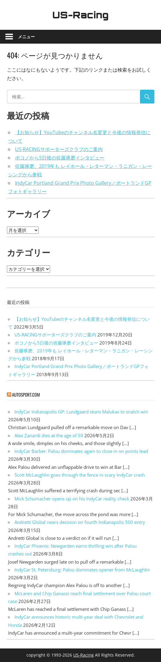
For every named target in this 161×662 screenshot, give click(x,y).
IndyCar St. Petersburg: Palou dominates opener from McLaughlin (82, 570)
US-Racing (80, 15)
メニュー (26, 36)
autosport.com (26, 394)
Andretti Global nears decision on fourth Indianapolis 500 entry (79, 522)
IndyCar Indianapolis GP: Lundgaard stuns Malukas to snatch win (81, 412)
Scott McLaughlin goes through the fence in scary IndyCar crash (79, 475)
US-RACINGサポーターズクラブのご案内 (59, 149)
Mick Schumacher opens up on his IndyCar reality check (71, 499)
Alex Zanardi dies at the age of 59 (48, 435)
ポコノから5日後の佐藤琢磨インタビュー (59, 157)
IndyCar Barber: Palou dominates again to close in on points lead (81, 451)
